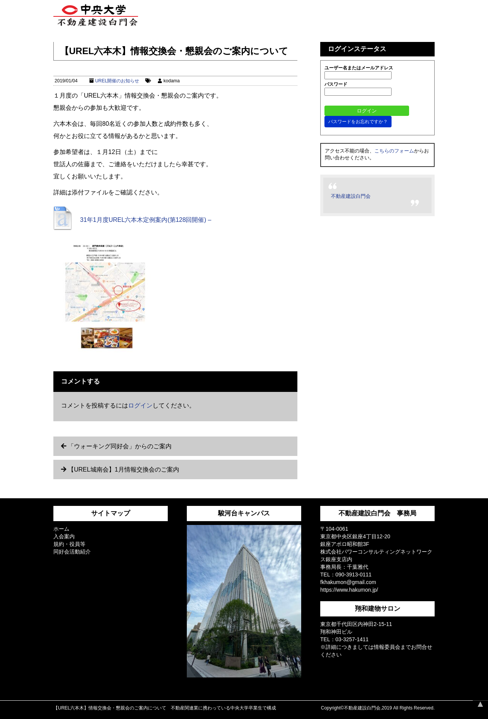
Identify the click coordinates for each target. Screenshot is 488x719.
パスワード (335, 84)
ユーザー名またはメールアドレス (358, 68)
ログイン (140, 405)
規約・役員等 (69, 544)
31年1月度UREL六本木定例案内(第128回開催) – (145, 220)
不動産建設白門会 (351, 196)
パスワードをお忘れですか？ (358, 121)
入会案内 (64, 536)
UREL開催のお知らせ (117, 80)
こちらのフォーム (394, 151)
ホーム (61, 529)
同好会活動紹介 (72, 552)
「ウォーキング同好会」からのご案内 (120, 446)
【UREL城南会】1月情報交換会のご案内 (123, 469)
